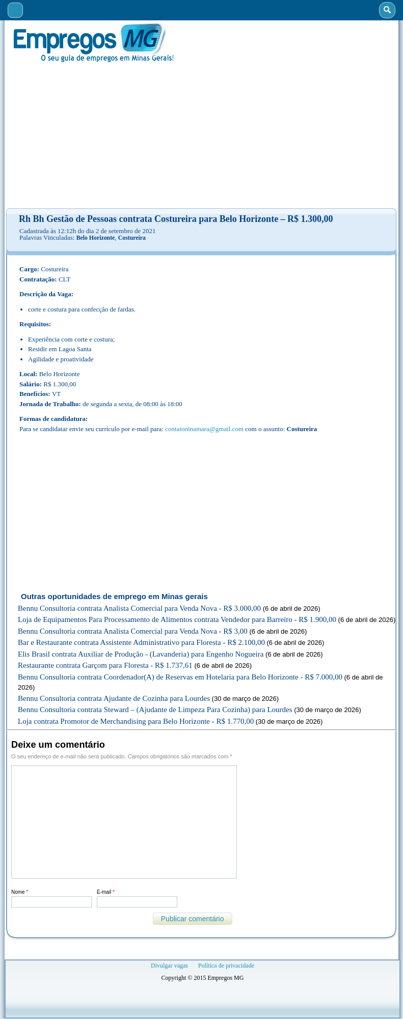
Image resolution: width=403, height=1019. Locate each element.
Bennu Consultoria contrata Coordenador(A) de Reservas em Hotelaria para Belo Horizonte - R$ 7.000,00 (180, 677)
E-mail (106, 892)
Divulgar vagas (169, 965)
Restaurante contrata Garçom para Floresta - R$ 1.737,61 (105, 665)
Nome (19, 892)
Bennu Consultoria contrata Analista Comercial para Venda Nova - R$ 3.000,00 (139, 608)
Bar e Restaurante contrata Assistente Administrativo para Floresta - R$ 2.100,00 (141, 642)
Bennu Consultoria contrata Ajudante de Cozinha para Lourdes (114, 698)
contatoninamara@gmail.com (204, 429)
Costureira (132, 237)
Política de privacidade (226, 965)
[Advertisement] (201, 135)
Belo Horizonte (95, 237)
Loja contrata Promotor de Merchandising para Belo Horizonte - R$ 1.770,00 (136, 721)
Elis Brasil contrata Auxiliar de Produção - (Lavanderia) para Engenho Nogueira (140, 654)
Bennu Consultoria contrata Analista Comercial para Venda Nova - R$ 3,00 (133, 631)
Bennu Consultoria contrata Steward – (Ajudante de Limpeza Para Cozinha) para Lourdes (155, 709)
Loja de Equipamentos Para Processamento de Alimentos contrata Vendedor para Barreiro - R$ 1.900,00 (177, 619)
